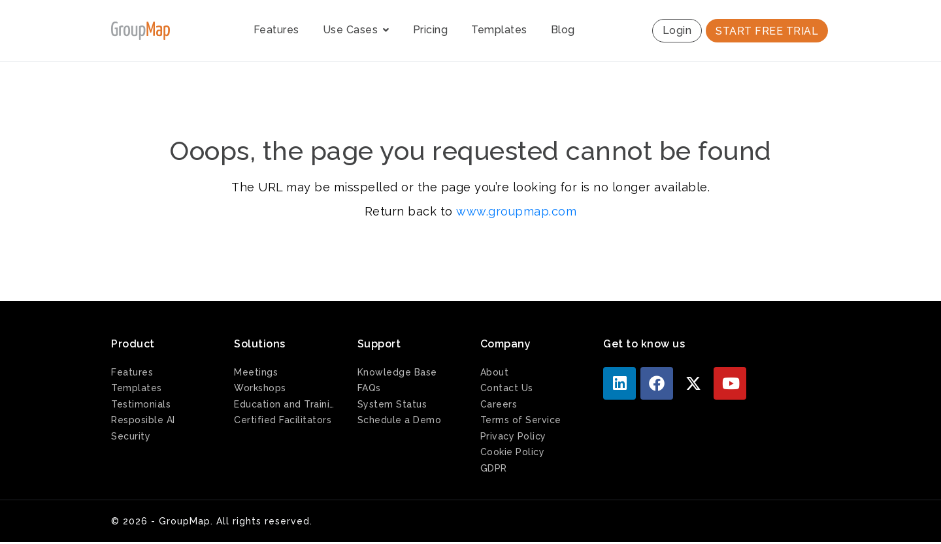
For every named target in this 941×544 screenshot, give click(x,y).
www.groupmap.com (516, 211)
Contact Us (506, 388)
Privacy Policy (513, 436)
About (494, 372)
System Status (392, 404)
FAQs (369, 388)
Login (677, 30)
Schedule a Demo (399, 420)
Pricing (430, 30)
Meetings (256, 372)
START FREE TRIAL (767, 31)
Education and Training (285, 404)
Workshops (260, 388)
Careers (499, 404)
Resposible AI (143, 420)
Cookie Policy (512, 452)
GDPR (493, 468)
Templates (499, 30)
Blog (563, 30)
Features (276, 30)
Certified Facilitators (282, 420)
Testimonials (141, 404)
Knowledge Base (397, 372)
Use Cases (356, 30)
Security (130, 436)
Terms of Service (520, 420)
